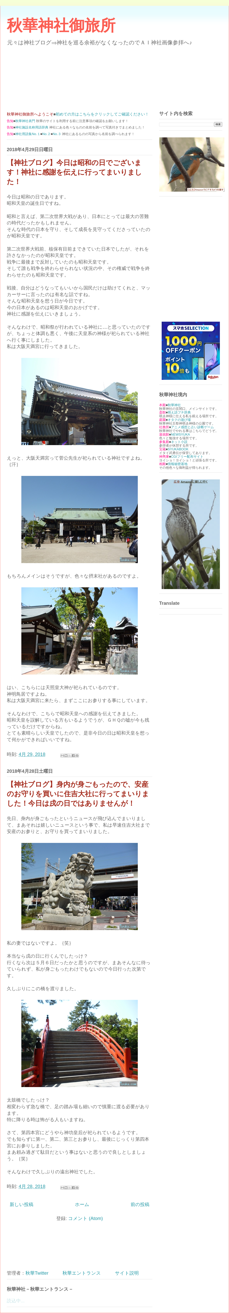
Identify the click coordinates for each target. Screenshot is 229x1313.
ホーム (82, 1204)
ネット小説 (179, 442)
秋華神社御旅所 (61, 25)
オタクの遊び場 (179, 420)
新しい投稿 (21, 1204)
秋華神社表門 (25, 121)
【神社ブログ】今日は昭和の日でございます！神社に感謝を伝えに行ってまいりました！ (74, 172)
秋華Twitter (37, 1273)
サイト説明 (127, 1273)
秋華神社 (174, 405)
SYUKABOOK (178, 449)
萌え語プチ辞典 (179, 412)
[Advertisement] (114, 76)
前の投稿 (140, 1204)
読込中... (16, 1300)
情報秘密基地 (177, 464)
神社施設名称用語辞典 (31, 127)
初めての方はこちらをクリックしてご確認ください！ (102, 114)
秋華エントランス (81, 1273)
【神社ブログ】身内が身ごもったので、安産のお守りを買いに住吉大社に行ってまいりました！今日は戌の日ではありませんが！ (78, 794)
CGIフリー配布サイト (187, 456)
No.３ (57, 134)
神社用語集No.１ (27, 134)
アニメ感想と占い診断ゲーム (192, 427)
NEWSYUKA (180, 434)
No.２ (46, 134)
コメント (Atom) (85, 1218)
